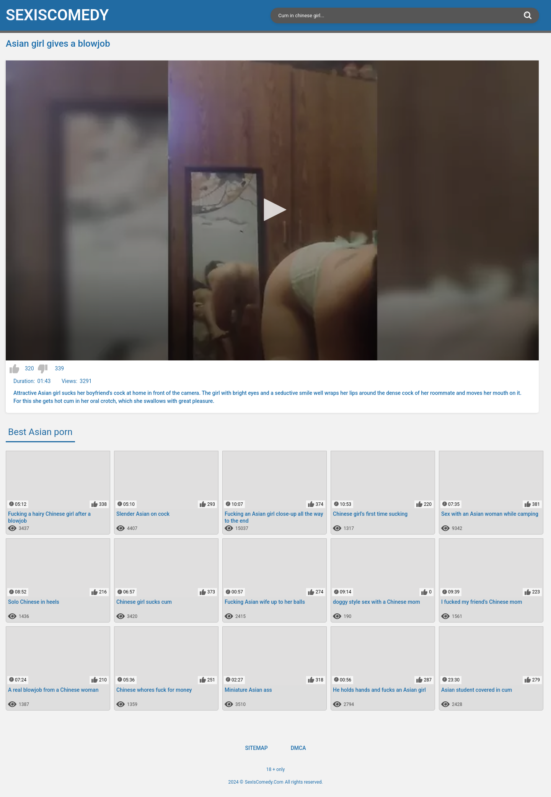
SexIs (57, 15)
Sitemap (256, 748)
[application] (272, 210)
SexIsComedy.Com (264, 782)
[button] (272, 210)
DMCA (298, 748)
